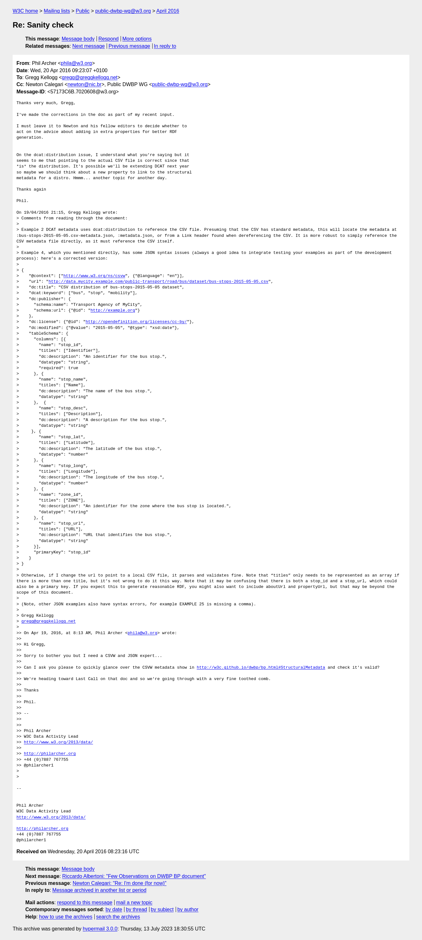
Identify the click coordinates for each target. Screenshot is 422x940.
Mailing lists (57, 11)
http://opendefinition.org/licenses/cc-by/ (136, 322)
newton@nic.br (84, 84)
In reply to (165, 46)
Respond (108, 38)
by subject (162, 909)
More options (137, 38)
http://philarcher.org (50, 754)
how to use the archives (65, 916)
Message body (78, 38)
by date (113, 909)
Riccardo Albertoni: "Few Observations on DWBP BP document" (134, 876)
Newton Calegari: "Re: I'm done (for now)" (119, 883)
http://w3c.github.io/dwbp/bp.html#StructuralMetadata (261, 668)
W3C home (25, 11)
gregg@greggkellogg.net (89, 77)
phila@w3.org (76, 63)
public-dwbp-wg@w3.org (123, 11)
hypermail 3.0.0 (100, 928)
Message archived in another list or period (99, 890)
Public (83, 11)
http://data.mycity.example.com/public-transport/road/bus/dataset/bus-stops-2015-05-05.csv (158, 282)
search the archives (118, 916)
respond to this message (84, 902)
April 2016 (167, 11)
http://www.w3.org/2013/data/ (58, 742)
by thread (136, 909)
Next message (88, 46)
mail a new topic (134, 902)
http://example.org (113, 310)
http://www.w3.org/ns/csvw (94, 276)
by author (187, 909)
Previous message (129, 46)
